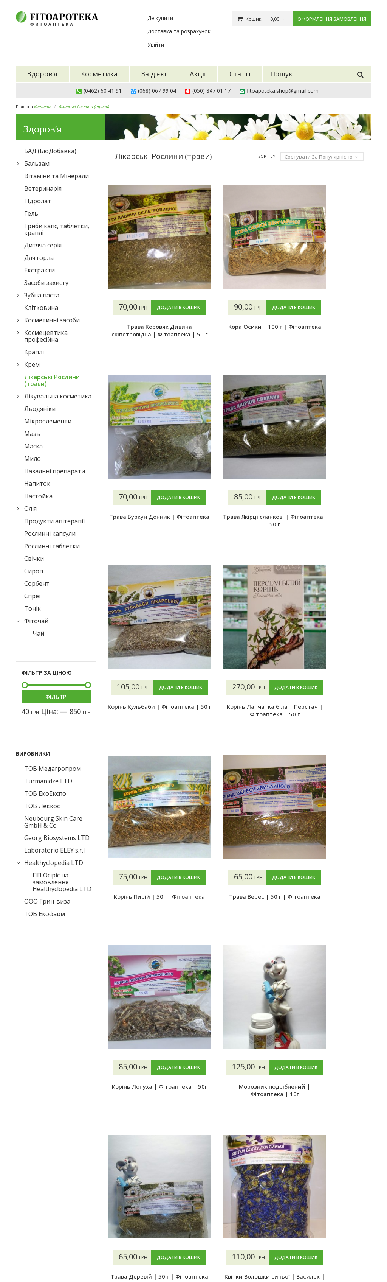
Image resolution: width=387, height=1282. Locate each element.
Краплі (34, 352)
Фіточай (36, 621)
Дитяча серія (43, 245)
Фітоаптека (74, 1258)
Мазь (32, 433)
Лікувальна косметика (57, 396)
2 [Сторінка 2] (130, 1146)
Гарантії (209, 1233)
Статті (146, 1242)
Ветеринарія (43, 188)
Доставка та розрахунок (179, 31)
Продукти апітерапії (54, 521)
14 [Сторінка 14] (221, 1146)
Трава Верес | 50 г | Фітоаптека (330, 725)
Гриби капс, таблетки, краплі (56, 229)
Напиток (37, 483)
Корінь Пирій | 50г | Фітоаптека (239, 725)
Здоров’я (149, 1204)
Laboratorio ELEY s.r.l (54, 850)
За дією (147, 1223)
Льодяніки (40, 408)
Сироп (33, 571)
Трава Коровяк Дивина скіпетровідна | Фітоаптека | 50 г (147, 349)
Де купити (160, 18)
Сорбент (37, 583)
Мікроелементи (47, 421)
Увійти (155, 44)
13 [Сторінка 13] (206, 1146)
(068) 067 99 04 (157, 90)
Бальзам (37, 163)
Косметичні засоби (52, 320)
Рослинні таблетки (52, 546)
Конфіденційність (221, 1252)
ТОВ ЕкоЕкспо (45, 793)
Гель (31, 213)
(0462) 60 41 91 (103, 90)
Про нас (209, 1204)
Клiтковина (41, 307)
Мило (32, 458)
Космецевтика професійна (46, 336)
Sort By (267, 156)
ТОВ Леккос (42, 806)
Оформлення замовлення (331, 19)
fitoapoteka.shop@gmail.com (283, 90)
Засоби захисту (46, 282)
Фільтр (56, 696)
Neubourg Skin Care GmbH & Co (53, 822)
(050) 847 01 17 (211, 90)
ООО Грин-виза (47, 901)
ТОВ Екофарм (44, 913)
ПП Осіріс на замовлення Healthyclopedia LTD (62, 882)
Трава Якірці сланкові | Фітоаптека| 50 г (239, 535)
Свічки (34, 558)
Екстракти (39, 270)
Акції (144, 1233)
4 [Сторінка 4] (160, 1146)
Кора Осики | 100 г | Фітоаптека (239, 345)
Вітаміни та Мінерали (56, 176)
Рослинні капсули (50, 533)
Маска (33, 446)
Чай (38, 633)
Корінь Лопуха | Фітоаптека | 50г (147, 915)
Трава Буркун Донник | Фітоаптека (331, 345)
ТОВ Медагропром (52, 768)
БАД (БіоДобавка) (50, 151)
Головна (24, 106)
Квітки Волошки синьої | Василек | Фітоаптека (148, 1106)
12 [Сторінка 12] (191, 1146)
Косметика (152, 1214)
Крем (32, 364)
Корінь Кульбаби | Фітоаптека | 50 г (331, 535)
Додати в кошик (147, 322)
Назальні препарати (54, 471)
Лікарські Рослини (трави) (52, 380)
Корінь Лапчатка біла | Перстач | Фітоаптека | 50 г (148, 725)
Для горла (39, 257)
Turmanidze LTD (48, 781)
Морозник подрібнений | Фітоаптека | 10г (239, 915)
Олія (30, 508)
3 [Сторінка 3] (145, 1146)
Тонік (32, 608)
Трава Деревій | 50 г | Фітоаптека (331, 915)
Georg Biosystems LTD (57, 837)
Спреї (32, 596)
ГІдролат (37, 201)
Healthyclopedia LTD (53, 862)
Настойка (38, 496)
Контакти (211, 1242)
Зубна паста (41, 295)
